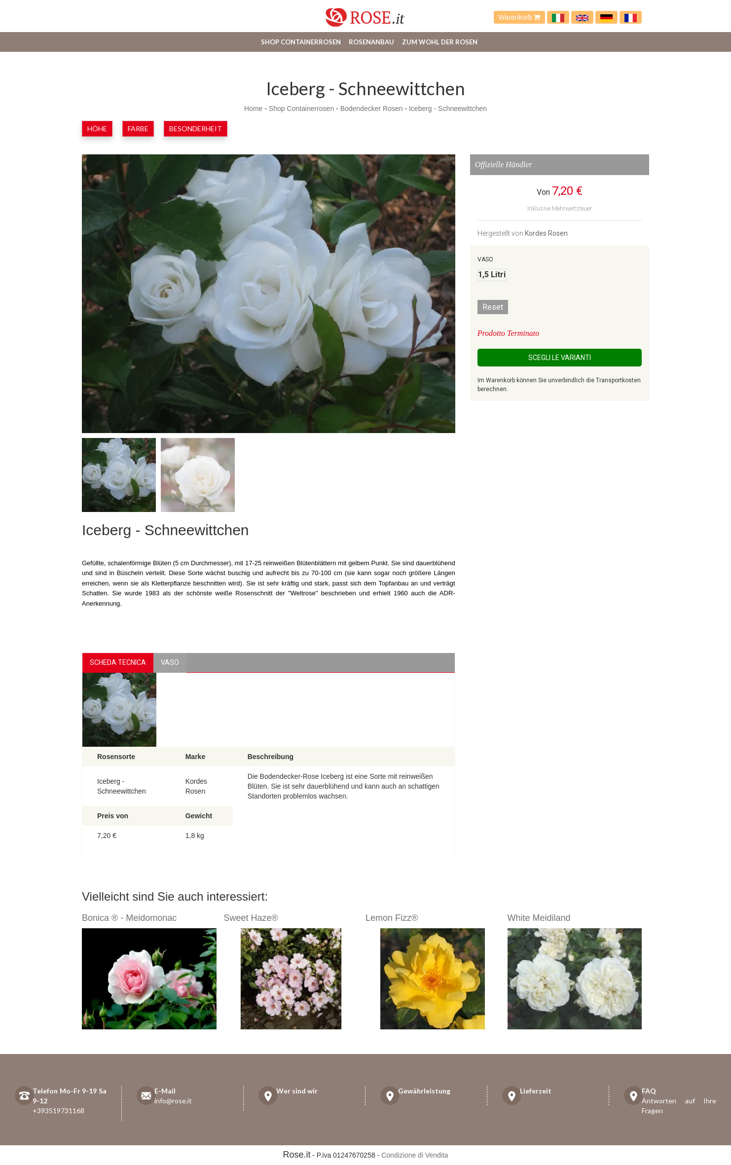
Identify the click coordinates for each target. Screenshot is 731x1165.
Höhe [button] (97, 128)
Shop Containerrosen (301, 42)
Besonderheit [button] (195, 128)
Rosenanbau (371, 42)
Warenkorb (520, 17)
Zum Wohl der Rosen (439, 42)
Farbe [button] (138, 128)
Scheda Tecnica (118, 662)
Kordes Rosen (546, 233)
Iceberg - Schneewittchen (448, 108)
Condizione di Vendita (414, 1155)
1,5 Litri (492, 274)
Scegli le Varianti (559, 358)
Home (253, 108)
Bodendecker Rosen (371, 108)
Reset (492, 307)
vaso (170, 662)
